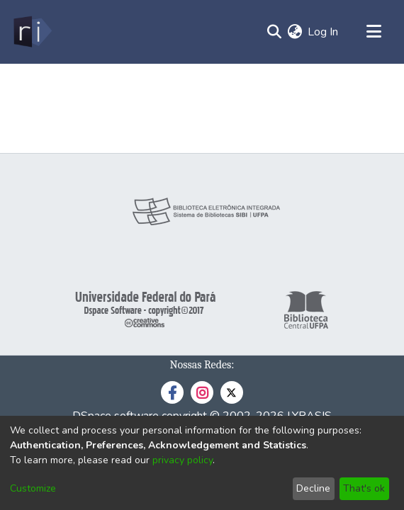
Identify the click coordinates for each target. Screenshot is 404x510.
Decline (313, 488)
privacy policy (182, 460)
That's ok (364, 488)
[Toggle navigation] (373, 31)
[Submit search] (274, 31)
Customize (33, 488)
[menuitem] (294, 31)
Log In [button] (324, 32)
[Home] (31, 32)
